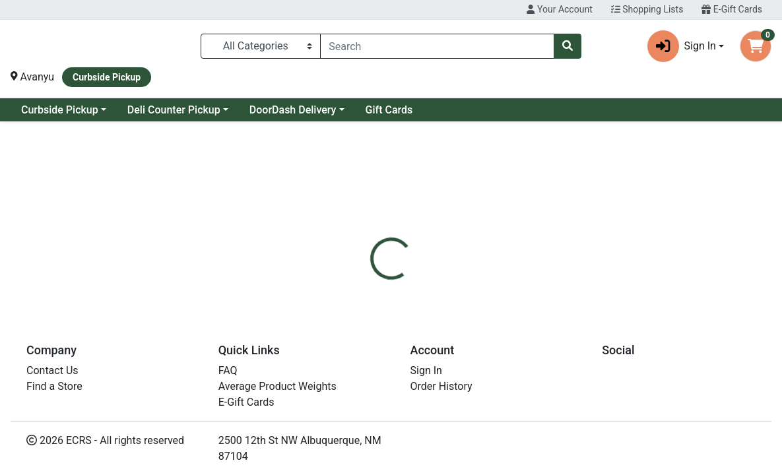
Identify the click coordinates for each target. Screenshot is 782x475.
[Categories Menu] (261, 46)
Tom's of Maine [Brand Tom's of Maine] (491, 370)
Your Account (559, 9)
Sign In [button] (681, 46)
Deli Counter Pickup (280, 110)
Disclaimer (420, 291)
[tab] (361, 290)
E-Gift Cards (731, 9)
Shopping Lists (647, 9)
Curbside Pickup (166, 110)
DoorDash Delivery (399, 110)
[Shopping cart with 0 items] (755, 46)
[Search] (437, 46)
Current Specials (60, 110)
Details (361, 291)
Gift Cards (496, 110)
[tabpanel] (554, 368)
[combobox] (437, 46)
